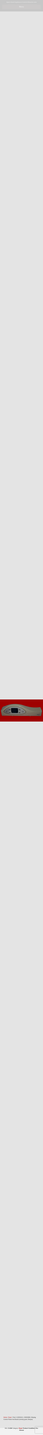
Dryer (20, 1428)
